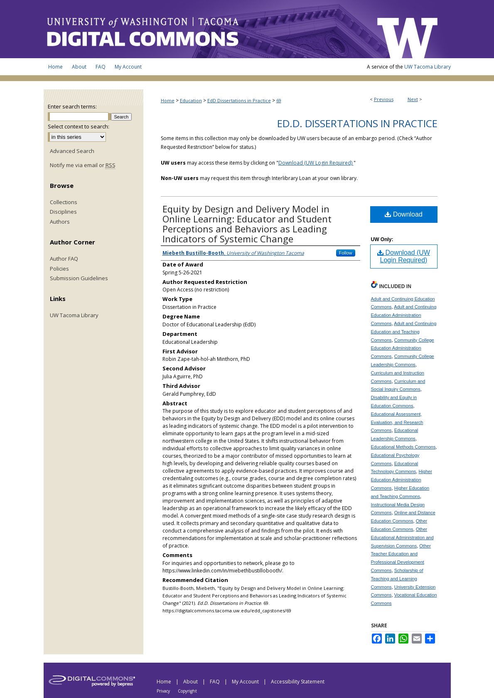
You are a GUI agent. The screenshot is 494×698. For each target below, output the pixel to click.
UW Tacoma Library (427, 66)
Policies (59, 269)
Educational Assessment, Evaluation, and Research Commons (397, 422)
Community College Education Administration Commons (402, 348)
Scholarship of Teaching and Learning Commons (397, 578)
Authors (60, 222)
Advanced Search (72, 151)
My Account (246, 681)
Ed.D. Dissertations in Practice (357, 123)
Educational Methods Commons (403, 446)
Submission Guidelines (79, 278)
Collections (63, 202)
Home (167, 100)
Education (191, 100)
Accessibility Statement (297, 681)
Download (404, 214)
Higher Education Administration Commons (401, 480)
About (191, 681)
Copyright (187, 691)
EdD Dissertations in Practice (239, 100)
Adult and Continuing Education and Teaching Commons (404, 332)
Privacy (164, 691)
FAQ (215, 681)
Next (413, 99)
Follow (345, 252)
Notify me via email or (83, 165)
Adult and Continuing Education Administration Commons (404, 315)
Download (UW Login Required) (316, 162)
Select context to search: (78, 126)
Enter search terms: (72, 106)
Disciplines (63, 212)
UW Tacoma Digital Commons (206, 29)
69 (278, 100)
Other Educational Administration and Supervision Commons (402, 537)
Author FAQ (64, 259)
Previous (383, 99)
